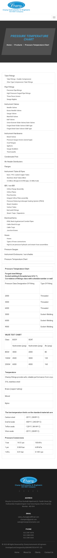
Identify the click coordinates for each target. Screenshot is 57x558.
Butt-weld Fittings (13, 210)
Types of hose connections (16, 242)
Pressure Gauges (11, 249)
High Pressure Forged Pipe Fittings (19, 93)
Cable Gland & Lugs (13, 224)
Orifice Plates (11, 192)
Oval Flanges (11, 143)
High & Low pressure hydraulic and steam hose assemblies (27, 245)
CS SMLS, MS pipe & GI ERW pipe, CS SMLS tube (23, 181)
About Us (27, 552)
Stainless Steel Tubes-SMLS (16, 178)
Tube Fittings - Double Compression (19, 79)
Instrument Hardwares (13, 133)
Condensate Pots (11, 157)
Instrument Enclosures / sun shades (19, 254)
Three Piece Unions (13, 96)
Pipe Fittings (9, 87)
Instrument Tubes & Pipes (15, 171)
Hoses (7, 235)
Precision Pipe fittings (14, 90)
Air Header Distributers (14, 162)
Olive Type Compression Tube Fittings (20, 82)
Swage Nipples (12, 99)
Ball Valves (11, 120)
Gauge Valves (11, 113)
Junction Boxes (12, 230)
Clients (37, 552)
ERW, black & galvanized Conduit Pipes (20, 221)
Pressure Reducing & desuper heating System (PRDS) (25, 201)
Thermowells (11, 152)
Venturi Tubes (11, 207)
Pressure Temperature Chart (16, 259)
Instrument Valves (12, 104)
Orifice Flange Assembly (15, 189)
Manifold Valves (12, 116)
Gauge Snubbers (12, 149)
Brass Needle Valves (14, 110)
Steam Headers (12, 204)
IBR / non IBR (10, 186)
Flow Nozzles (11, 195)
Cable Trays (11, 227)
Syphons (10, 146)
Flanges (8, 167)
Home (9, 45)
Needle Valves (12, 107)
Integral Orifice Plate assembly (17, 198)
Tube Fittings (10, 76)
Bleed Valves (11, 137)
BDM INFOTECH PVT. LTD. (34, 547)
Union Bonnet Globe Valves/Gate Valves (21, 123)
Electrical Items (11, 218)
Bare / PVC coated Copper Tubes (18, 175)
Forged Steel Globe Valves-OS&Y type (19, 126)
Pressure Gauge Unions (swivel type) (19, 140)
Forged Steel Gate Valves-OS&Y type (19, 129)
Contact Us (49, 552)
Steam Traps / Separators (16, 213)
